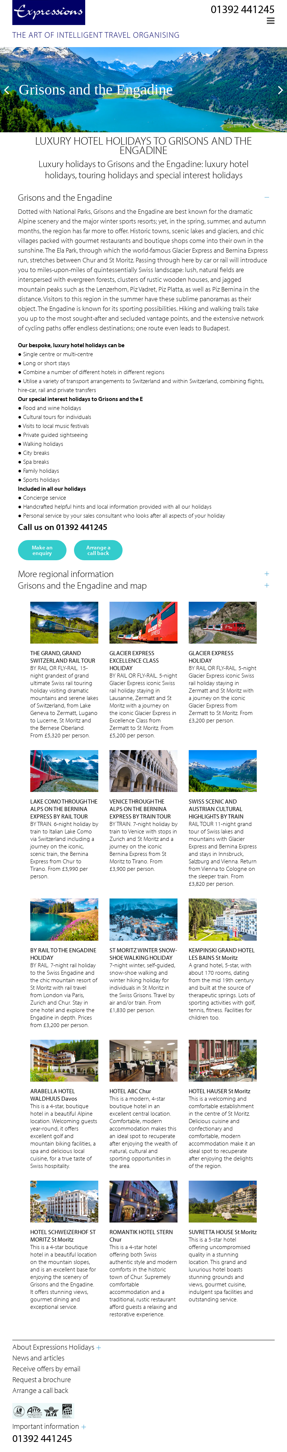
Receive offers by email (46, 1368)
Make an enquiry (42, 550)
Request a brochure (41, 1379)
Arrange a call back (98, 550)
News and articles (38, 1357)
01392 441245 (243, 9)
